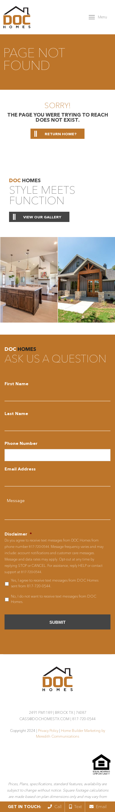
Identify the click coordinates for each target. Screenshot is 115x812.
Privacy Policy (48, 730)
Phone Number (21, 443)
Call (55, 806)
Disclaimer (18, 534)
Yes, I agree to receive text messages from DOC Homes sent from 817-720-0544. (54, 583)
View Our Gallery (42, 217)
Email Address (20, 469)
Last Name (16, 413)
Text (75, 806)
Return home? (60, 134)
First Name (16, 383)
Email (98, 806)
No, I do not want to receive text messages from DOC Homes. (53, 599)
